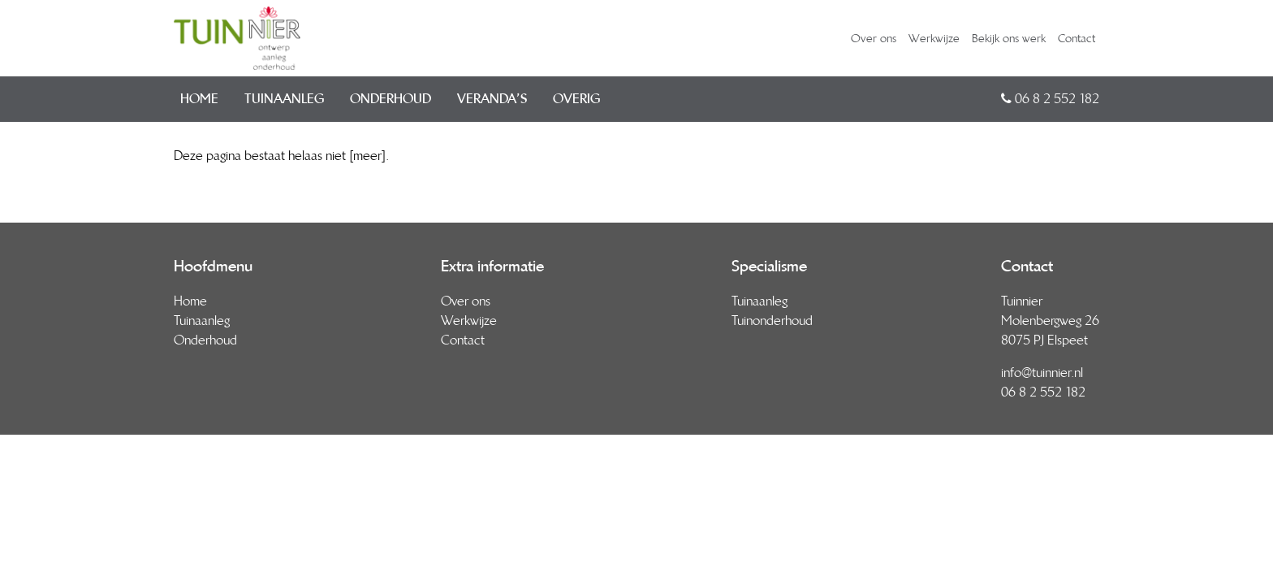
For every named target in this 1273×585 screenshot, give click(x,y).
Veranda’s (492, 98)
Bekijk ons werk (1009, 39)
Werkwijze (934, 39)
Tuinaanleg (284, 98)
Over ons (873, 39)
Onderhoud (390, 98)
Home (199, 98)
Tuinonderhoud (772, 320)
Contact (1076, 39)
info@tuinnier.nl (1042, 372)
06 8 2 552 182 (1050, 98)
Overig (576, 98)
